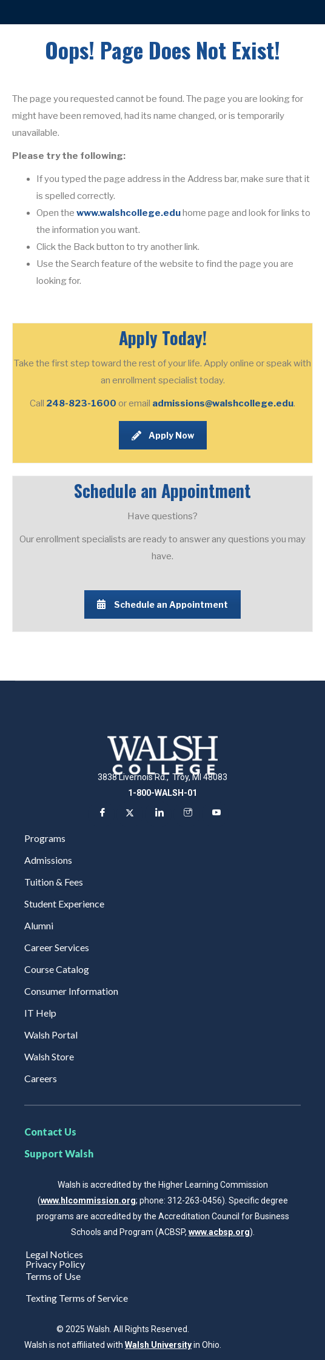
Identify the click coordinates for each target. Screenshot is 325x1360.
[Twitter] (129, 814)
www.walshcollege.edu (128, 212)
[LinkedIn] (158, 814)
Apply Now (163, 435)
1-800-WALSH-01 (162, 793)
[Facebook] (101, 814)
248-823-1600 (82, 403)
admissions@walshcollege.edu (222, 403)
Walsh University (158, 1345)
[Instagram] (186, 814)
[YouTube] (215, 814)
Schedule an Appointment (162, 604)
